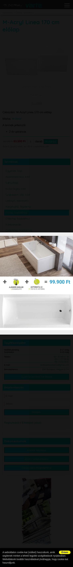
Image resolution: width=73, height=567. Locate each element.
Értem (64, 552)
